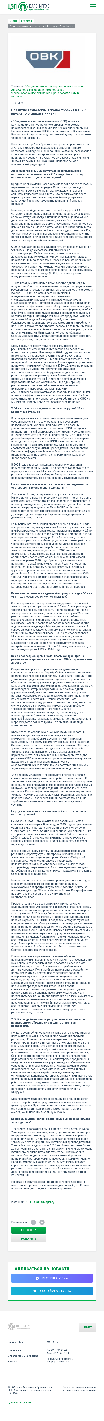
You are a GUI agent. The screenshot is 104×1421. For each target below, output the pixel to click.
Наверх (87, 1327)
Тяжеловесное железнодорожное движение (37, 91)
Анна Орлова (19, 89)
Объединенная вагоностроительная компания (54, 86)
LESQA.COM (25, 1402)
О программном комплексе (23, 1355)
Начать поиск (16, 1342)
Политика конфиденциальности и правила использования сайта (79, 1388)
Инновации (36, 89)
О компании (14, 1350)
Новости (12, 1361)
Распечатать (28, 1238)
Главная (13, 21)
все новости (28, 1230)
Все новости (26, 21)
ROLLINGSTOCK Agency (39, 1202)
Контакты (53, 1342)
